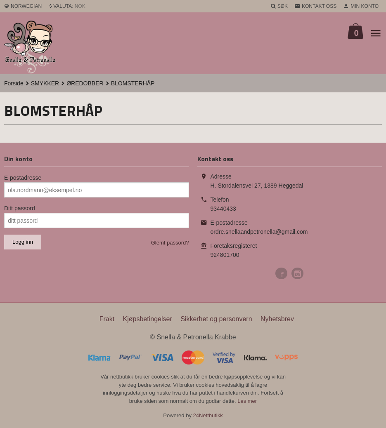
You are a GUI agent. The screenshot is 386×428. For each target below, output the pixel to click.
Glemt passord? (170, 243)
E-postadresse (22, 177)
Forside (14, 83)
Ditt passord (19, 208)
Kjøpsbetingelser (147, 318)
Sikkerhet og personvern (216, 318)
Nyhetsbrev (277, 318)
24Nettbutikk (208, 415)
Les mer (247, 401)
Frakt (106, 318)
